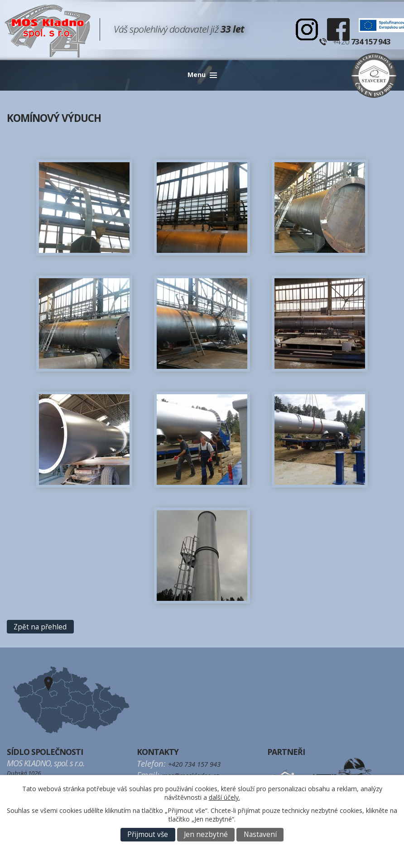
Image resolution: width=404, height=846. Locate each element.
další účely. (224, 797)
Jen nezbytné (206, 834)
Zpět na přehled (40, 627)
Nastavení (260, 834)
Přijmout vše (147, 834)
